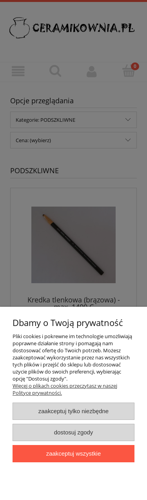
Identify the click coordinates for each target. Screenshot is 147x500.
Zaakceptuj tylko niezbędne (73, 411)
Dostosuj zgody (73, 432)
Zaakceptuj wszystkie (73, 453)
